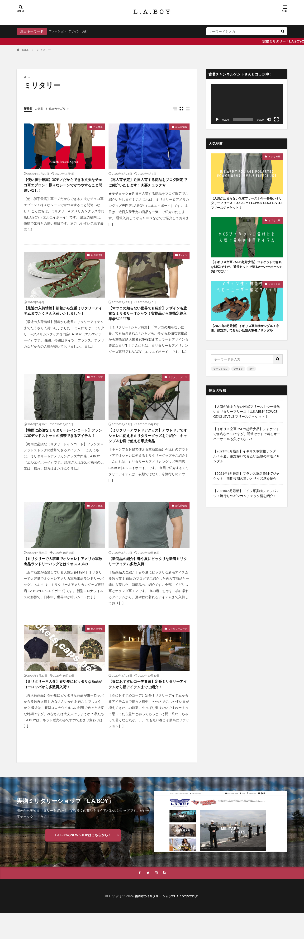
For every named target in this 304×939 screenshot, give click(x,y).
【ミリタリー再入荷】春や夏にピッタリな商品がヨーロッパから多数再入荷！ (62, 702)
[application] (247, 104)
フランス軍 (97, 383)
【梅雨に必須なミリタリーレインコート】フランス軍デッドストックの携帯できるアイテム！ (62, 443)
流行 (90, 31)
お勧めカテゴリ (60, 108)
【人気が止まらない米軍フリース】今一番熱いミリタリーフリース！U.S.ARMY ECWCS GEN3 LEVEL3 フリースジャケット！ (246, 204)
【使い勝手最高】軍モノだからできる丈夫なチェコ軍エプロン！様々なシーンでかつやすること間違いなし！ (62, 187)
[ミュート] (268, 119)
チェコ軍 (98, 127)
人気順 (41, 108)
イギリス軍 (274, 222)
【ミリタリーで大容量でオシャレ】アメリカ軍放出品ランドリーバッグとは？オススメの (62, 581)
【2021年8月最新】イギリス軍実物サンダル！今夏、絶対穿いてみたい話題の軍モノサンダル (246, 335)
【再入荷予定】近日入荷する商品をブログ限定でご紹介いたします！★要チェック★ (147, 187)
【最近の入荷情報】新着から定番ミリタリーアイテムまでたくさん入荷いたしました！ (62, 318)
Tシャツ (183, 258)
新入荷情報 (181, 127)
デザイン (78, 31)
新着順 (29, 108)
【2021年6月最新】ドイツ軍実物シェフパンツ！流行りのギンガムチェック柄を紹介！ (246, 504)
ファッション (59, 31)
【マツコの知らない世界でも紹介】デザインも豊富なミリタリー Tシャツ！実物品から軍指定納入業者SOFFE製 (149, 318)
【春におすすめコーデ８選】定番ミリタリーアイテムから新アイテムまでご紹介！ (147, 706)
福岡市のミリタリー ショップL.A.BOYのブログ (166, 922)
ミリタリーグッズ (177, 383)
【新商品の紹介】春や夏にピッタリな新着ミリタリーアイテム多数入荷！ (147, 577)
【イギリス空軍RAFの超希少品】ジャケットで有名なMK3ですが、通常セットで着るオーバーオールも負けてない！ (246, 269)
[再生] (217, 119)
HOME (25, 49)
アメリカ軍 (97, 520)
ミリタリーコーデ (177, 645)
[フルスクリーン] (276, 119)
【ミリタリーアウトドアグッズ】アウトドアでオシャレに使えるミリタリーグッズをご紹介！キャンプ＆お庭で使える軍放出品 (147, 446)
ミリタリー (44, 50)
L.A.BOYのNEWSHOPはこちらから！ (83, 860)
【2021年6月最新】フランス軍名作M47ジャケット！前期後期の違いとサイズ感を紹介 (246, 487)
